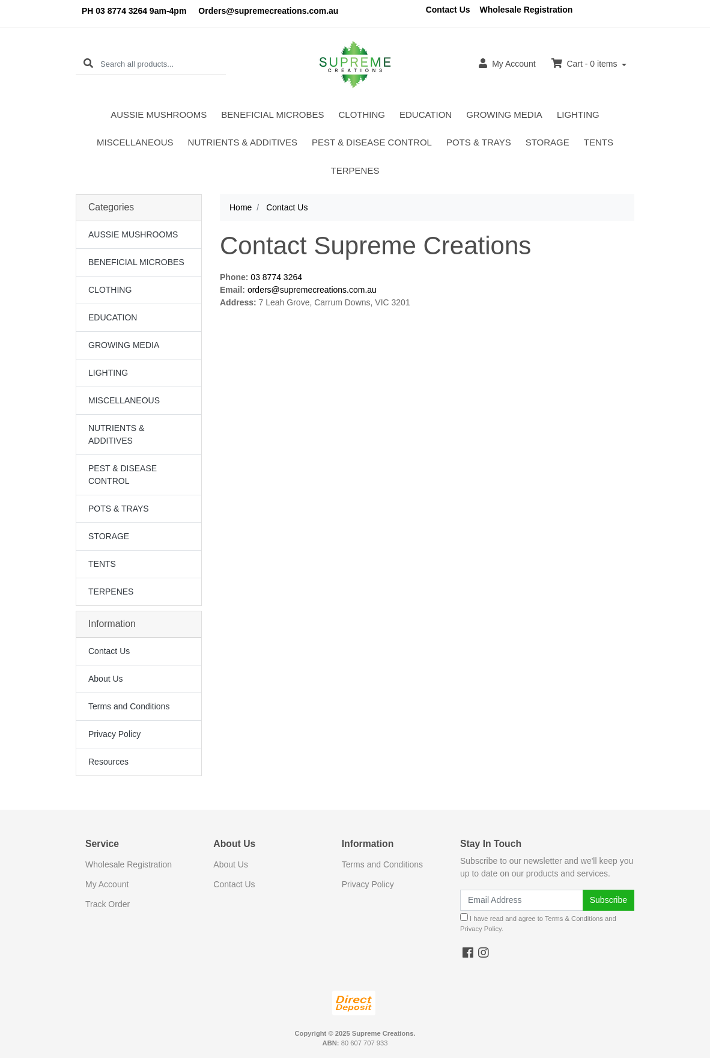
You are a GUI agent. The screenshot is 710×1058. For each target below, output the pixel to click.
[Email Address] (521, 900)
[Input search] (163, 64)
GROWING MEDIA (504, 114)
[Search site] (88, 64)
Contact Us (448, 9)
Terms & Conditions (574, 918)
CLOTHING (361, 114)
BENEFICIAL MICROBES (272, 114)
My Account (107, 884)
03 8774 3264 (276, 277)
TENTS (598, 142)
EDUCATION (425, 114)
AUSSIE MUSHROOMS (159, 114)
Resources (108, 761)
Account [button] (507, 63)
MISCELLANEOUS (135, 142)
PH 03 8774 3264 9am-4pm (134, 11)
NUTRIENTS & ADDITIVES (243, 142)
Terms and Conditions (128, 706)
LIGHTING (578, 114)
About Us (105, 678)
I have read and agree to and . (538, 922)
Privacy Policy (114, 734)
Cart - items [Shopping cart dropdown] (585, 63)
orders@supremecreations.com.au (312, 290)
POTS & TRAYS (478, 142)
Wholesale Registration (526, 9)
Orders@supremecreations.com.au (268, 11)
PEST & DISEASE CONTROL (372, 142)
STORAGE (547, 142)
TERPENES (355, 170)
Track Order (107, 904)
